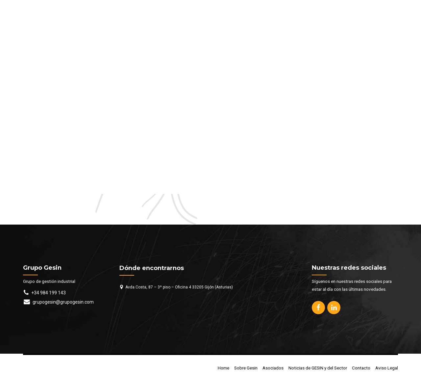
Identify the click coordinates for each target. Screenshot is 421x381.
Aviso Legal (386, 367)
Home (223, 367)
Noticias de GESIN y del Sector (317, 367)
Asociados (273, 367)
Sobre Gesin (246, 367)
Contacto (361, 367)
